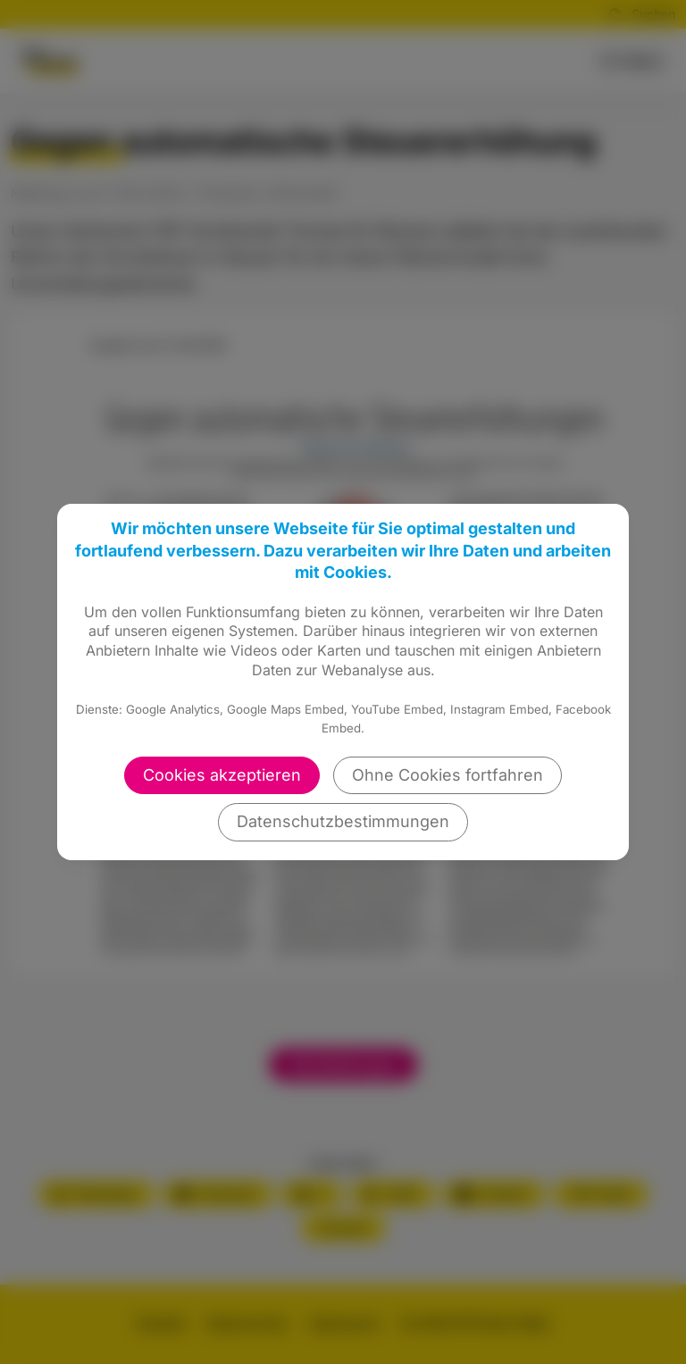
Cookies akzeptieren (222, 775)
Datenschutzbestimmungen (343, 821)
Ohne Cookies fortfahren (447, 775)
